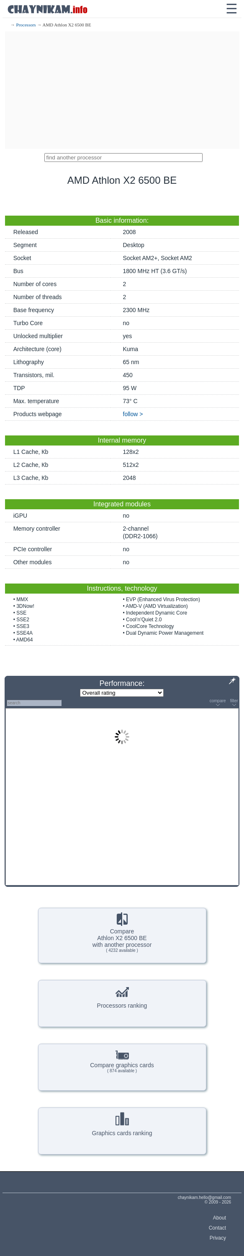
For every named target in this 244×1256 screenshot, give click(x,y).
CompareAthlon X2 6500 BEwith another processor (122, 932)
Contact (217, 1228)
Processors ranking (122, 997)
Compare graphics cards (122, 1060)
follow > (133, 414)
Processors (26, 24)
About (219, 1218)
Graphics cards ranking (122, 1124)
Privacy (218, 1238)
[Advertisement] (122, 90)
